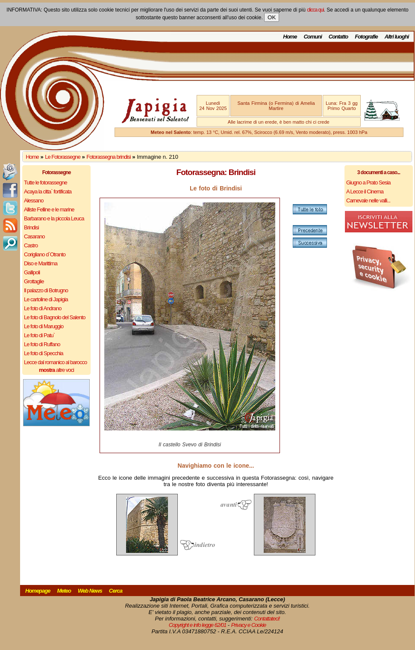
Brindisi (31, 227)
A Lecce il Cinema (364, 191)
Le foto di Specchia (43, 353)
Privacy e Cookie (248, 625)
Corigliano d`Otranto (44, 254)
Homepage (37, 591)
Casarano (34, 236)
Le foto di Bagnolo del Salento (54, 317)
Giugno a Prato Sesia (368, 182)
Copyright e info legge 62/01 (198, 625)
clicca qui (315, 10)
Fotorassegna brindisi (108, 157)
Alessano (33, 200)
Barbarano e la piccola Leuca (54, 218)
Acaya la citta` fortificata (47, 191)
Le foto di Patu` (39, 335)
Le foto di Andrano (43, 308)
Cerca (115, 591)
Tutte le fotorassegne (45, 182)
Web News (90, 591)
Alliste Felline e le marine (49, 209)
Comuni (312, 36)
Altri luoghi (397, 36)
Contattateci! (267, 618)
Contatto (338, 36)
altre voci (56, 370)
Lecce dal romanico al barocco (55, 362)
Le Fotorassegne (62, 157)
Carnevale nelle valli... (368, 200)
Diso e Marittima (40, 263)
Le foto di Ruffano (42, 344)
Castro (31, 245)
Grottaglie (34, 281)
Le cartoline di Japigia (46, 299)
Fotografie (366, 36)
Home (290, 36)
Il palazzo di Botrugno (46, 290)
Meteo (64, 591)
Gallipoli (32, 272)
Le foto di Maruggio (43, 326)
